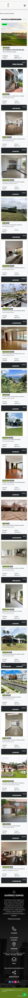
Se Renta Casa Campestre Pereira (11, 439)
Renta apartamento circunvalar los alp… (13, 353)
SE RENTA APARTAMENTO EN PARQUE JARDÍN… (13, 182)
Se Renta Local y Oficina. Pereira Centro (13, 740)
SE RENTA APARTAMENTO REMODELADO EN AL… (13, 267)
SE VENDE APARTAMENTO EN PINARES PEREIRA (13, 310)
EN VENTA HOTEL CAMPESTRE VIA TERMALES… (13, 783)
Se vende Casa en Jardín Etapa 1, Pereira (13, 96)
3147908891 (14, 940)
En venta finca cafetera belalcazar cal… (13, 396)
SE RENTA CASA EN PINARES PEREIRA (11, 826)
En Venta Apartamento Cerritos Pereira (13, 568)
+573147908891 (14, 937)
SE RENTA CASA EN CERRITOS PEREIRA (11, 697)
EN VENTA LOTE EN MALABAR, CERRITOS (12, 225)
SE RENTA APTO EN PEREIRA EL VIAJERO (12, 611)
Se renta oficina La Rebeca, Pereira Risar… (13, 139)
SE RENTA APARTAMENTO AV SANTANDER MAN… (13, 482)
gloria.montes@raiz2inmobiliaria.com (14, 968)
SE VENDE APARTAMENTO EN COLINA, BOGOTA (13, 868)
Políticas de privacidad (14, 919)
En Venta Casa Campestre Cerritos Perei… (13, 654)
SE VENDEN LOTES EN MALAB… (14, 50)
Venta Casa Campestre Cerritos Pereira (13, 525)
